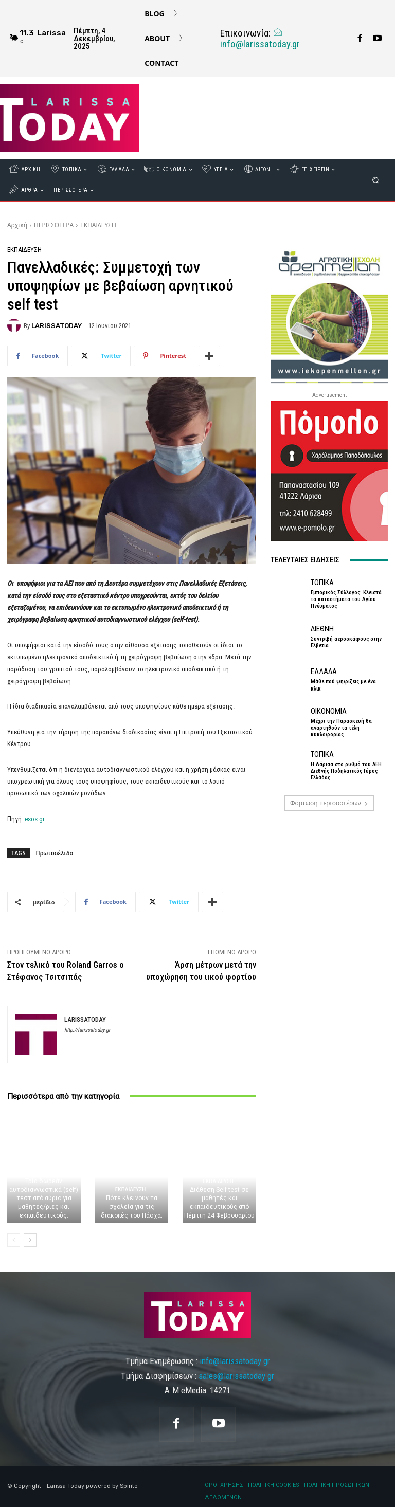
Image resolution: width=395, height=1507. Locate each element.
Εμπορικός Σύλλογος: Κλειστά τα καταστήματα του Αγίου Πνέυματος (346, 599)
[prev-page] (13, 1240)
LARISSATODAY (56, 325)
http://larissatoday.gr (87, 1030)
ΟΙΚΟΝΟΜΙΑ (329, 711)
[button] (376, 180)
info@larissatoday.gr (260, 38)
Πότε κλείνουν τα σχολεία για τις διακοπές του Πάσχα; (131, 1206)
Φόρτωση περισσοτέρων (329, 802)
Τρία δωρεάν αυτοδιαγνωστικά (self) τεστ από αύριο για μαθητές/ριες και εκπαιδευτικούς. (43, 1198)
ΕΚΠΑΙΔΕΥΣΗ (98, 225)
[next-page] (30, 1240)
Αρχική (17, 225)
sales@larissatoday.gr (236, 1376)
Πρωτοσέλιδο (55, 853)
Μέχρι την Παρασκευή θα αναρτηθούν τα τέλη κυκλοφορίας (341, 728)
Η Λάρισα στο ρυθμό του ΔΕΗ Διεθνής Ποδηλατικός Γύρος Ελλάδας (346, 771)
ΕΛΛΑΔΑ (324, 672)
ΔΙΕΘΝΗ (322, 629)
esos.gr (35, 819)
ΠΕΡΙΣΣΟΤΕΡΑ (54, 225)
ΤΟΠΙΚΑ (322, 583)
